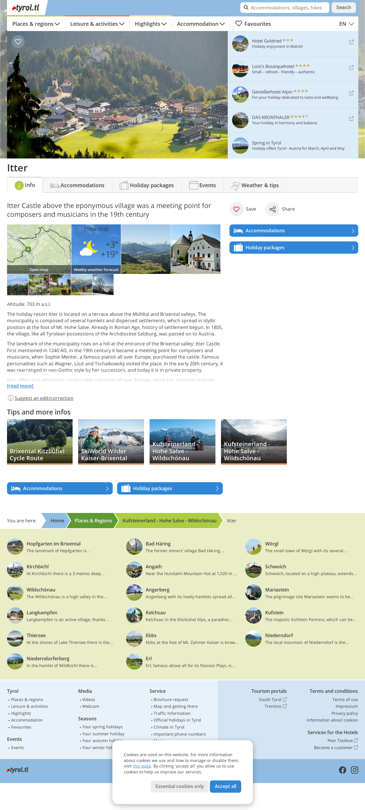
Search (343, 7)
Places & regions (33, 23)
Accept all (225, 786)
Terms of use (345, 699)
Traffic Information (172, 713)
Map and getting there (176, 706)
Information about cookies (332, 720)
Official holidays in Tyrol (177, 720)
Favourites (253, 23)
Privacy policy (345, 713)
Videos (88, 699)
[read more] (20, 386)
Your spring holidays (102, 726)
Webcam (90, 706)
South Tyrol (273, 699)
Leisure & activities (94, 23)
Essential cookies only (179, 786)
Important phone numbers (180, 734)
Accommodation (197, 23)
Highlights (147, 23)
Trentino (276, 706)
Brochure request (171, 699)
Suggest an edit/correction (40, 398)
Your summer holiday (103, 733)
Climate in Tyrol (169, 727)
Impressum (347, 706)
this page (142, 766)
